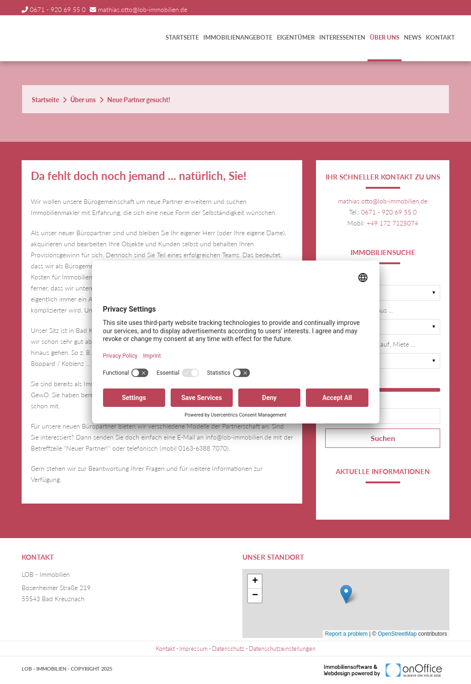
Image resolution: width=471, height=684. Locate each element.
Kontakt (440, 37)
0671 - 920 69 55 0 (58, 9)
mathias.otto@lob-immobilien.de (142, 9)
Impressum (193, 648)
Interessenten (342, 37)
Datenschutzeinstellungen (282, 648)
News (412, 37)
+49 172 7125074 (392, 223)
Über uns (384, 37)
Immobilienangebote (237, 37)
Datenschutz (228, 648)
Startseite (182, 37)
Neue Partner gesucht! (138, 100)
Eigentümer (296, 37)
